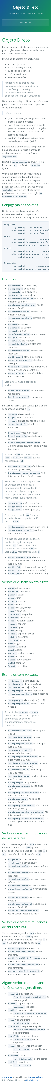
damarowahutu (35, 1077)
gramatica (7, 1077)
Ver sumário (25, 22)
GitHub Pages (31, 1080)
